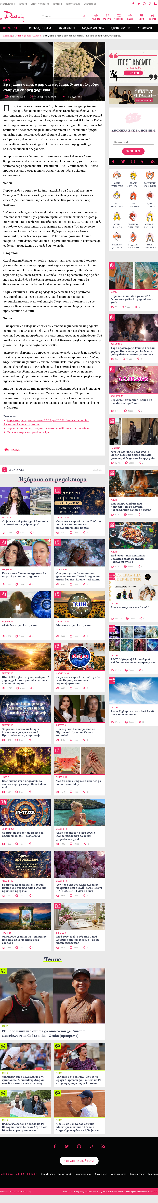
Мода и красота (93, 28)
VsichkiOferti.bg (7, 3)
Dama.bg (23, 3)
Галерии (107, 16)
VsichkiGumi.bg (73, 3)
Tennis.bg (57, 3)
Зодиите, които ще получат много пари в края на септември (48, 428)
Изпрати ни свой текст (79, 1160)
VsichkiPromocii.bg (40, 3)
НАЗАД (11, 449)
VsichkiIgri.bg (90, 3)
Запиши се (133, 151)
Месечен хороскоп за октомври (28, 432)
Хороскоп (145, 28)
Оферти (153, 16)
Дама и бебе (67, 28)
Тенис (52, 959)
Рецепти (96, 16)
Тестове (118, 16)
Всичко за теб (13, 28)
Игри (141, 16)
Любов (37, 35)
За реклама (6, 1174)
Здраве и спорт (121, 28)
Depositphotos (48, 1174)
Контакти (32, 1174)
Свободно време (40, 28)
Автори (20, 1174)
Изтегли (133, 73)
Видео (130, 16)
